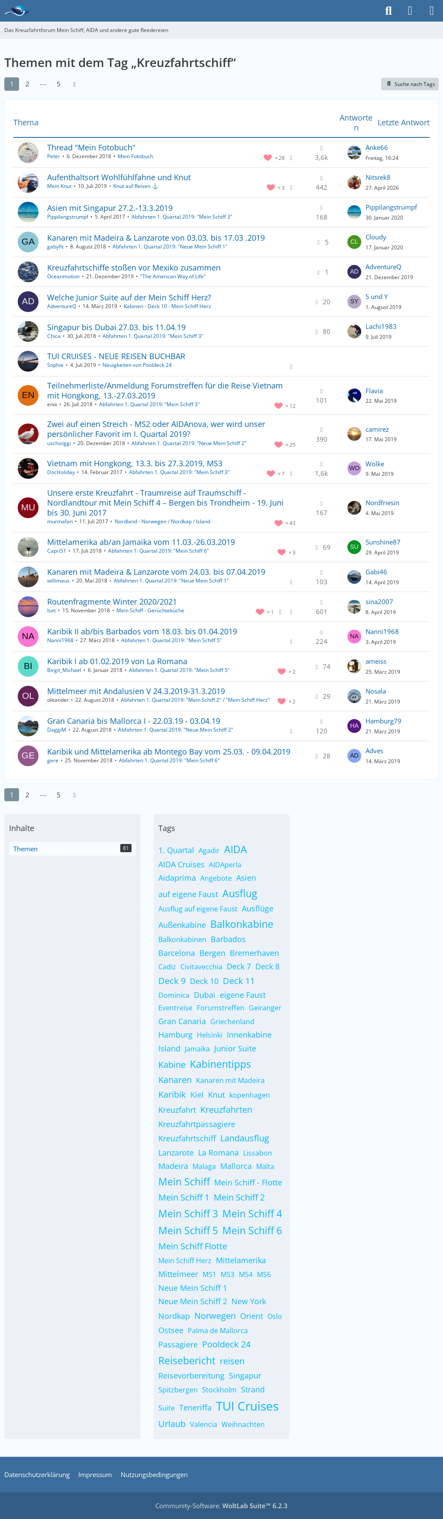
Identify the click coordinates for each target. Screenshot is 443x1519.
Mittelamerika (241, 1260)
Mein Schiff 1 (183, 1197)
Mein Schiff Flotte (192, 1246)
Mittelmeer (178, 1274)
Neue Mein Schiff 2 (192, 1301)
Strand (253, 1389)
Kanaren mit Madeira (230, 1080)
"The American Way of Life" (173, 276)
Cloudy (376, 236)
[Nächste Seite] (74, 83)
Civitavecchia (201, 966)
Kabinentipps (220, 1064)
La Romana (218, 1152)
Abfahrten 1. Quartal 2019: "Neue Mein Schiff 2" (189, 443)
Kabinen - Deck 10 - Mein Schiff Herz (167, 306)
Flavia (374, 390)
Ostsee (170, 1330)
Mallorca (236, 1166)
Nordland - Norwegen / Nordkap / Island (162, 521)
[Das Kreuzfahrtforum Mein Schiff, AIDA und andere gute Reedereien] (17, 10)
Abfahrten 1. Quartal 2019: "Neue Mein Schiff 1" (170, 246)
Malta (265, 1166)
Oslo (274, 1316)
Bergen (212, 953)
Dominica (173, 995)
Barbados (228, 939)
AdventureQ (383, 266)
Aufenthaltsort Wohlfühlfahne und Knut (119, 177)
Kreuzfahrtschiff (187, 1138)
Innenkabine (249, 1034)
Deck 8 (267, 966)
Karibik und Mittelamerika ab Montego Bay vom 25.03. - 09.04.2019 (168, 751)
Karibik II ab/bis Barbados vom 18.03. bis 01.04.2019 (142, 631)
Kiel (197, 1094)
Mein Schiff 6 (252, 1230)
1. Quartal (176, 850)
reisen (232, 1361)
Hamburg (175, 1034)
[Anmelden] (410, 11)
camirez (377, 429)
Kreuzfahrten (226, 1109)
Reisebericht (186, 1360)
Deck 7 (239, 966)
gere (52, 760)
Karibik (172, 1094)
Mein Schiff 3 (188, 1213)
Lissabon (257, 1153)
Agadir (209, 850)
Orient (251, 1316)
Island (169, 1048)
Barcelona (176, 953)
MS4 (246, 1274)
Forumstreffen (220, 1008)
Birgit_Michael (64, 670)
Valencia (203, 1424)
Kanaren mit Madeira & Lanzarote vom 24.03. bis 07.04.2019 (156, 572)
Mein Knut (59, 186)
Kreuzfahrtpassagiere (196, 1124)
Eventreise (175, 1008)
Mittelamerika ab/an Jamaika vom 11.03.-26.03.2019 (141, 542)
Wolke (375, 463)
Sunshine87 (383, 542)
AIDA (235, 849)
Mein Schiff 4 (252, 1213)
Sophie (55, 365)
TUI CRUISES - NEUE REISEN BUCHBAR (116, 356)
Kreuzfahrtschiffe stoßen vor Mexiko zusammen (134, 267)
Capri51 (56, 550)
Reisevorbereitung (191, 1375)
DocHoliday (61, 472)
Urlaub (172, 1424)
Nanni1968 (60, 640)
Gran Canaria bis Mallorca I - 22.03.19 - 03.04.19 (133, 721)
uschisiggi (59, 443)
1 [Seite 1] (12, 84)
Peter (53, 156)
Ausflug (239, 893)
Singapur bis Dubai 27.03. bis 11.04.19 (116, 327)
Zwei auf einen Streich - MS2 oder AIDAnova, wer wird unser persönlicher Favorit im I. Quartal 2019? (156, 429)
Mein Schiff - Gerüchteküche (150, 610)
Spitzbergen (178, 1390)
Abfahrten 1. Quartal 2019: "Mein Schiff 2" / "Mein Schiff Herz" (195, 700)
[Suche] (388, 10)
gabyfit (55, 246)
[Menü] (431, 10)
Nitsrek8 (378, 177)
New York (248, 1301)
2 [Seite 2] (27, 84)
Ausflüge (257, 908)
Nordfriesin (382, 502)
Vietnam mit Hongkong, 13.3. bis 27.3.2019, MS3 (134, 463)
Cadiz (167, 966)
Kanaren (175, 1080)
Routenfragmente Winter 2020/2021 (112, 601)
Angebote (216, 878)
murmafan (60, 521)
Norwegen (215, 1316)
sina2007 (379, 601)
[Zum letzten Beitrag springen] (354, 152)
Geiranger (265, 1008)
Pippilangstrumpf (67, 216)
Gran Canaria (182, 1021)
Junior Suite (235, 1048)
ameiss (376, 661)
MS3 (227, 1274)
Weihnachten (243, 1424)
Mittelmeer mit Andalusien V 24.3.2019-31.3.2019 (136, 691)
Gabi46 (376, 571)
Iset (51, 610)
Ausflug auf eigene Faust (198, 909)
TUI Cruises (247, 1406)
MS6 (264, 1274)
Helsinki (209, 1035)
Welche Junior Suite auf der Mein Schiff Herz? (129, 297)
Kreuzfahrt (177, 1110)
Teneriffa (195, 1407)
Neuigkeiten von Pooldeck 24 (137, 365)
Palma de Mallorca (218, 1330)
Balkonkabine (241, 924)
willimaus (58, 580)
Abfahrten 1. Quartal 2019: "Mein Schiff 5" (171, 640)
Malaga (204, 1166)
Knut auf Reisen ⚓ (135, 186)
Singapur (245, 1375)
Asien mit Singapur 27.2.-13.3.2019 (110, 208)
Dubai (204, 995)
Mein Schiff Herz (185, 1260)
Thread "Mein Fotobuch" (91, 147)
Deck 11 (239, 981)
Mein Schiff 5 (188, 1230)
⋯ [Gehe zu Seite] (43, 84)
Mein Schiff (184, 1181)
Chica (54, 336)
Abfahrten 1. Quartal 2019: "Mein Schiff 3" (182, 216)
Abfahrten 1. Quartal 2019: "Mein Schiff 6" (158, 550)
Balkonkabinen (182, 939)
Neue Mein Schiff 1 (192, 1288)
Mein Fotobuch (135, 156)
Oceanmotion (63, 276)
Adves (374, 750)
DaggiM (56, 729)
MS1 (209, 1274)
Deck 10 (204, 981)
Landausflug (244, 1138)
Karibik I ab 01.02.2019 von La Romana (117, 661)
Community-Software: (221, 1505)
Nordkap (174, 1316)
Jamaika (197, 1049)
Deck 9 (172, 981)
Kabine (172, 1064)
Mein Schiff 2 (239, 1197)
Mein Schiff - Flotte (248, 1182)
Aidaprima (177, 878)
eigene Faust (243, 995)
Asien (246, 878)
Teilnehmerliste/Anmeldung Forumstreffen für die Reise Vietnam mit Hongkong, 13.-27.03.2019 (165, 390)
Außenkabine (182, 925)
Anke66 (377, 147)
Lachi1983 (381, 326)
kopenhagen (249, 1095)
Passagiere (178, 1344)
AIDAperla (225, 864)
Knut (216, 1094)
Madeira (173, 1166)
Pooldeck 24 (226, 1344)
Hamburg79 (383, 721)
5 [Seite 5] (59, 84)
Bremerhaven (254, 953)
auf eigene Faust (188, 894)
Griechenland (232, 1021)
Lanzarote (176, 1152)
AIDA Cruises (181, 864)
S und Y (377, 296)
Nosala (376, 691)
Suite (166, 1408)
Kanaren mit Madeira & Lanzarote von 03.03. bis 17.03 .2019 (156, 237)
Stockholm (219, 1390)
